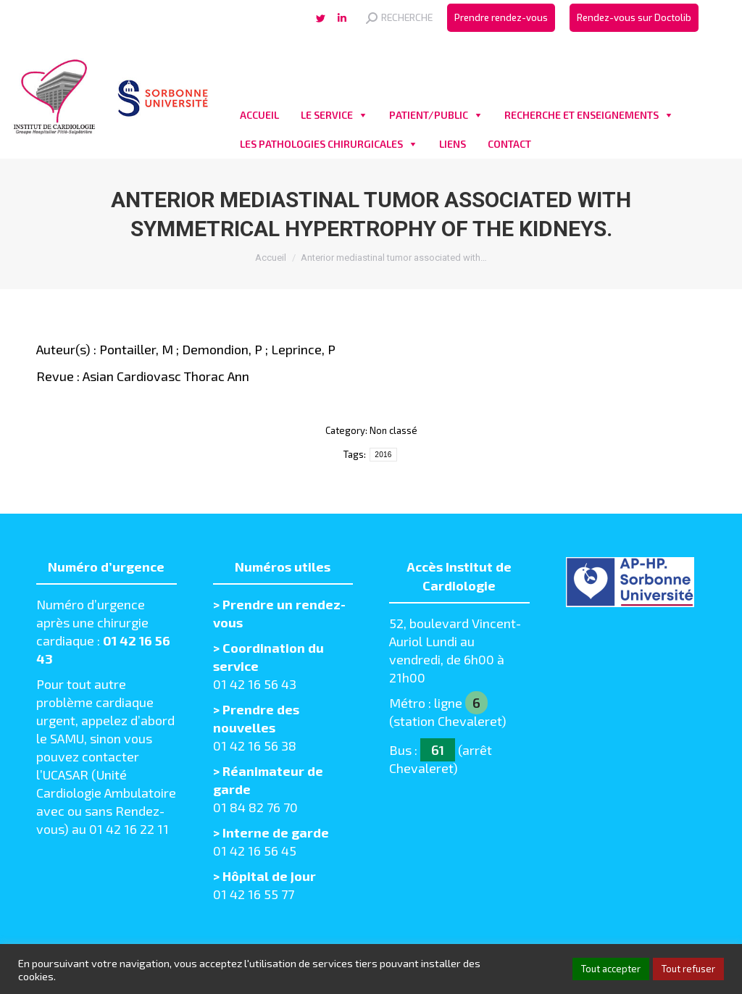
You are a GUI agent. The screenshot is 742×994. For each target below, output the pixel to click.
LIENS (452, 144)
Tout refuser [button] (688, 968)
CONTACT (509, 144)
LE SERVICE (327, 115)
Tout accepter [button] (611, 968)
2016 (383, 455)
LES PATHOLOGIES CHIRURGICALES (321, 144)
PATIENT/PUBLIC (428, 115)
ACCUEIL (259, 115)
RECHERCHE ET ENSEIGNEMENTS (581, 115)
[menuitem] (501, 17)
